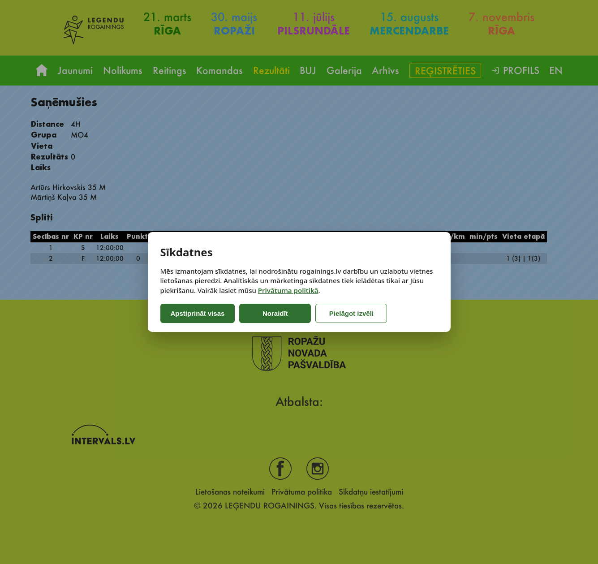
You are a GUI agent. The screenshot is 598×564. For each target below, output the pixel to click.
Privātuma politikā (288, 290)
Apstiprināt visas (198, 313)
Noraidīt (275, 313)
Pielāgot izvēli (351, 313)
